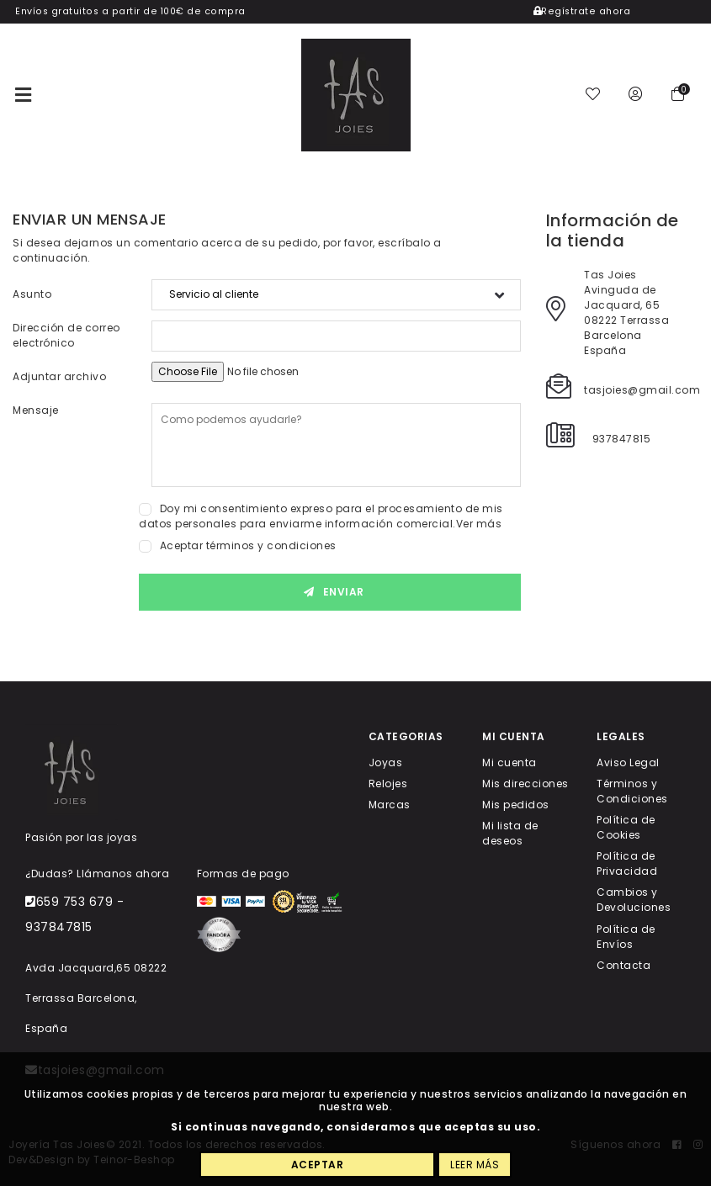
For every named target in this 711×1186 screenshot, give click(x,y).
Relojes (388, 783)
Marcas (390, 804)
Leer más (474, 1164)
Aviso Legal (628, 761)
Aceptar (317, 1164)
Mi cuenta (509, 761)
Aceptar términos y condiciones (248, 545)
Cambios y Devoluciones (634, 899)
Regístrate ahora (582, 11)
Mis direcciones (525, 783)
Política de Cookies (626, 827)
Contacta (623, 964)
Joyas (386, 761)
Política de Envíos (626, 935)
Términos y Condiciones (632, 790)
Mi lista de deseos (510, 833)
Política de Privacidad (627, 863)
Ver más (479, 523)
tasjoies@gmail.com (642, 390)
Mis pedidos (515, 804)
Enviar (329, 592)
